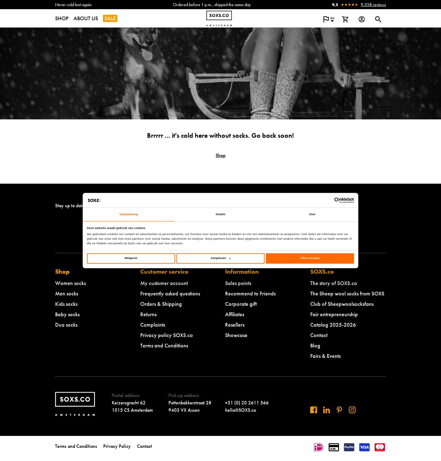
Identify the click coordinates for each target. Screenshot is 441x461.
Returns (148, 314)
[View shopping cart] (345, 19)
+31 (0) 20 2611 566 (247, 402)
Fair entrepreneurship (334, 314)
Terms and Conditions (164, 345)
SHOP (62, 18)
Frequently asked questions (170, 293)
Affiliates (234, 314)
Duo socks (66, 324)
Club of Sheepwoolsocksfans (342, 303)
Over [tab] (312, 214)
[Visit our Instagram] (352, 410)
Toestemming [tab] (128, 214)
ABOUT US (86, 18)
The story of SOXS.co (333, 283)
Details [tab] (220, 214)
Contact (318, 335)
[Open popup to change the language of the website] (328, 19)
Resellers (234, 324)
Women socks (70, 283)
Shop (220, 155)
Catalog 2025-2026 (333, 324)
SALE (110, 18)
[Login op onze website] (361, 19)
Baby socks (67, 314)
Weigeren (131, 258)
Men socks (66, 293)
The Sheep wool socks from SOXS (347, 293)
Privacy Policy (117, 446)
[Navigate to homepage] (219, 18)
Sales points (238, 283)
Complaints (152, 324)
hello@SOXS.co (240, 410)
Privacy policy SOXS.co (166, 335)
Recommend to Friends (250, 293)
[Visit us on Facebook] (313, 410)
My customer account (164, 283)
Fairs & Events (325, 355)
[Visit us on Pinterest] (339, 410)
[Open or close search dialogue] (378, 19)
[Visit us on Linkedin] (326, 410)
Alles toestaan (309, 258)
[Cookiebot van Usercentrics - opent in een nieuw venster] (327, 200)
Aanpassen (221, 258)
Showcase (236, 335)
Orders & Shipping (161, 303)
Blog (315, 345)
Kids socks (66, 303)
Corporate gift (241, 303)
